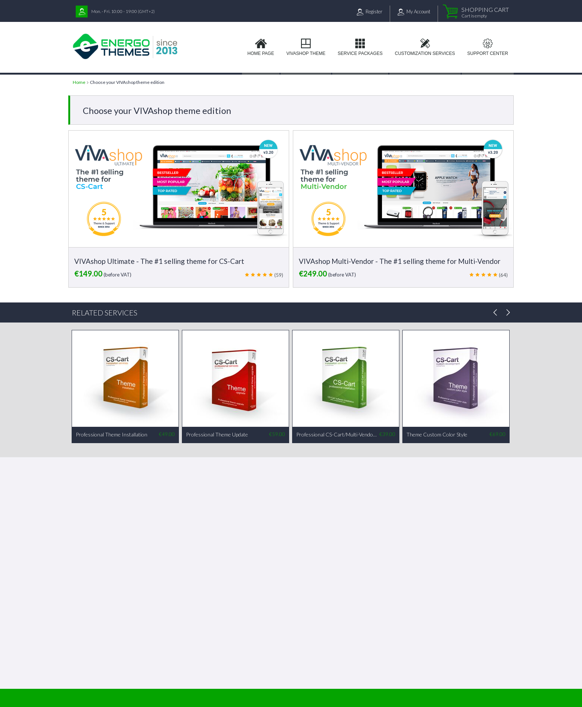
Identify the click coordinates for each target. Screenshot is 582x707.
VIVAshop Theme (305, 53)
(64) (503, 275)
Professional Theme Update (217, 434)
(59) (278, 275)
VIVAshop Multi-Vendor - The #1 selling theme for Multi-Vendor (399, 261)
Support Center (487, 53)
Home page (261, 53)
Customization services (425, 53)
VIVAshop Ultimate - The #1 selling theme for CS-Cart (159, 261)
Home (79, 82)
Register (374, 11)
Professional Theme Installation (111, 434)
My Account (418, 11)
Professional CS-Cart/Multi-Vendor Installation (337, 434)
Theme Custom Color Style (436, 434)
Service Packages (360, 53)
